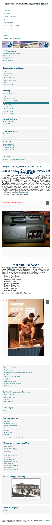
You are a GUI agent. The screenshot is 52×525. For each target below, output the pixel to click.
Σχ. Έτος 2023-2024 (9, 75)
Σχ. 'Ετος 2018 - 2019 (9, 106)
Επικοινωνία (6, 13)
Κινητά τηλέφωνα (9, 379)
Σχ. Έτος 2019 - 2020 (9, 104)
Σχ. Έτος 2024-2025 (9, 73)
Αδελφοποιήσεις (7, 29)
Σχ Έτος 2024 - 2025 (8, 123)
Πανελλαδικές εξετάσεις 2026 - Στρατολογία (14, 26)
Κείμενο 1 (5, 510)
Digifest (6, 82)
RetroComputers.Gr (21, 192)
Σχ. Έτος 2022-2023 (9, 78)
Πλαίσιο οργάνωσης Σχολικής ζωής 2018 (15, 437)
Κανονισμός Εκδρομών (10, 423)
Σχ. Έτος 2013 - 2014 (9, 113)
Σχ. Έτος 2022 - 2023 (10, 98)
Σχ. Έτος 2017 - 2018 (9, 108)
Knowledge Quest (8, 134)
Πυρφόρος (7, 421)
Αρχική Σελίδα (7, 10)
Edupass (6, 374)
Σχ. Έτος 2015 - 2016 (9, 110)
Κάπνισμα (7, 385)
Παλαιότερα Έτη (8, 84)
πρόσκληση (12, 270)
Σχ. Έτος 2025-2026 (9, 71)
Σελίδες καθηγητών (8, 22)
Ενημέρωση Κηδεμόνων (10, 370)
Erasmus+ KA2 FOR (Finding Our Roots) (14, 159)
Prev (14, 489)
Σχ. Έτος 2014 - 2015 (9, 111)
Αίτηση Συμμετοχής (8, 60)
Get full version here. (19, 202)
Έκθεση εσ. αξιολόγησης (9, 448)
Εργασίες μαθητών (9, 432)
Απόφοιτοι (6, 35)
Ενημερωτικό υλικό (8, 57)
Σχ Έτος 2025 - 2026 (8, 122)
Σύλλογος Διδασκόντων (9, 16)
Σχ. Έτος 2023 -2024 (8, 144)
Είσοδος (5, 410)
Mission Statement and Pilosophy (12, 53)
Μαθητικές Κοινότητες (10, 381)
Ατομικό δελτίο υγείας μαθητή (12, 376)
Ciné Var (6, 430)
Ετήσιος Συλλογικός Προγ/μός (10, 449)
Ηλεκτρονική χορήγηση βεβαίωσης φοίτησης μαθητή (18, 372)
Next (37, 489)
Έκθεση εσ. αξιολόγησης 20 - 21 (11, 469)
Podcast (6, 434)
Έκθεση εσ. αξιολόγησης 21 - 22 (11, 465)
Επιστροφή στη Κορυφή (43, 520)
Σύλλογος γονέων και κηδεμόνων (12, 38)
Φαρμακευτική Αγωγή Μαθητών (12, 383)
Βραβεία (5, 32)
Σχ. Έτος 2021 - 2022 (10, 80)
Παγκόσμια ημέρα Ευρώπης (11, 100)
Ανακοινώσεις (6, 55)
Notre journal (7, 428)
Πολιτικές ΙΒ (6, 58)
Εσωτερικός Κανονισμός (10, 425)
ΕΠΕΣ (4, 19)
